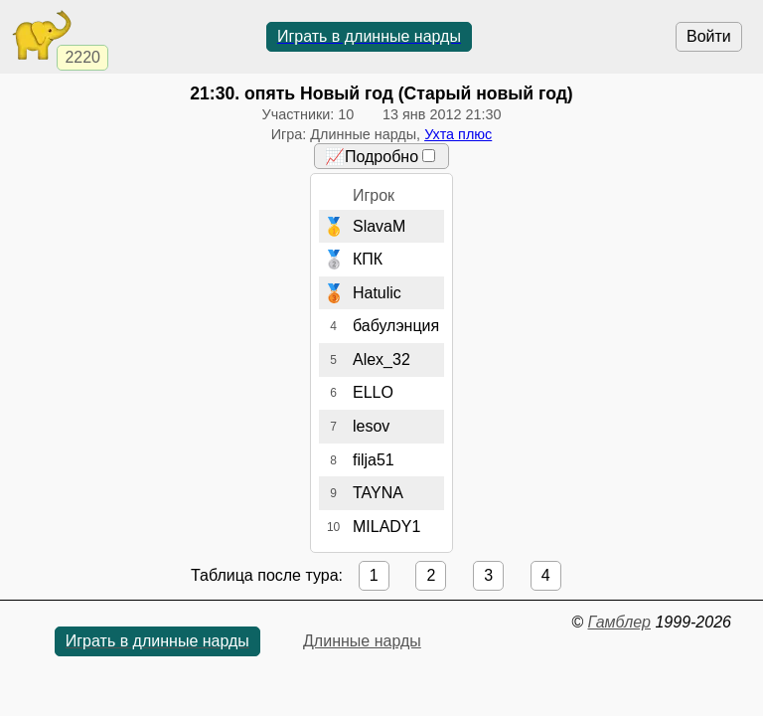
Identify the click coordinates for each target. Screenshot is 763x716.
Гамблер (619, 622)
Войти (709, 36)
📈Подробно (380, 156)
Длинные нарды (362, 640)
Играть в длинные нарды (369, 36)
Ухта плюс (458, 134)
